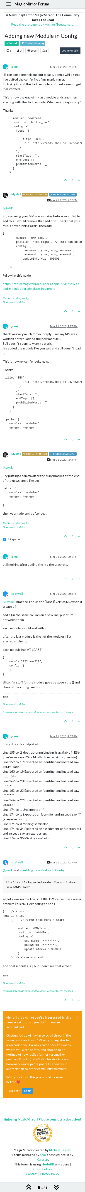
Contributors (42, 1169)
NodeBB (47, 1164)
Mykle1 (16, 194)
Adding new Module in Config (44, 870)
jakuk (14, 67)
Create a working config (16, 298)
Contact (32, 1174)
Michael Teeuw (60, 1150)
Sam (43, 1155)
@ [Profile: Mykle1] (9, 602)
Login (27, 1091)
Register (13, 1091)
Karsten (42, 1159)
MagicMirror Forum (31, 4)
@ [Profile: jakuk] (8, 208)
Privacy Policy (49, 1174)
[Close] (77, 1017)
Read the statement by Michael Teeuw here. (42, 24)
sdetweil (17, 593)
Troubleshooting (33, 43)
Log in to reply (70, 50)
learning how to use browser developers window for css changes (38, 712)
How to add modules (14, 302)
